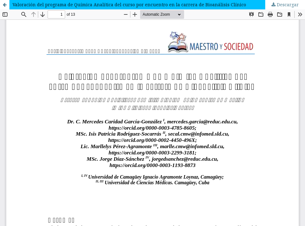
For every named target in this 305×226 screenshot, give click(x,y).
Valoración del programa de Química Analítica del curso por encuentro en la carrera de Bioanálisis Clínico (129, 5)
